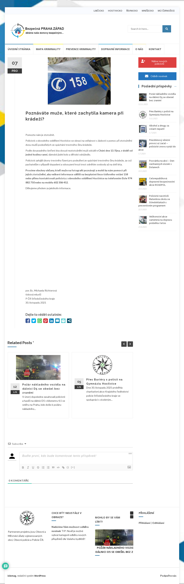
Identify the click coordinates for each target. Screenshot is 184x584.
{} (68, 467)
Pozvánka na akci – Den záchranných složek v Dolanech (161, 164)
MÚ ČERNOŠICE (166, 10)
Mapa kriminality (48, 49)
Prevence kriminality (81, 49)
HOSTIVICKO (115, 10)
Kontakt (155, 49)
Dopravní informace (115, 49)
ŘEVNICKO (132, 10)
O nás (139, 49)
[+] (73, 467)
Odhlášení (158, 522)
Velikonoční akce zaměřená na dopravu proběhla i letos (160, 219)
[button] (131, 513)
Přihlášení (144, 522)
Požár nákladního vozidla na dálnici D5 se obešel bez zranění (44, 388)
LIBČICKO (99, 10)
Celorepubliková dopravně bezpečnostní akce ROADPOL (162, 181)
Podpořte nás (168, 575)
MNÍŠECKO (148, 10)
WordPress (40, 575)
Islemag (12, 575)
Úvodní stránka (19, 49)
